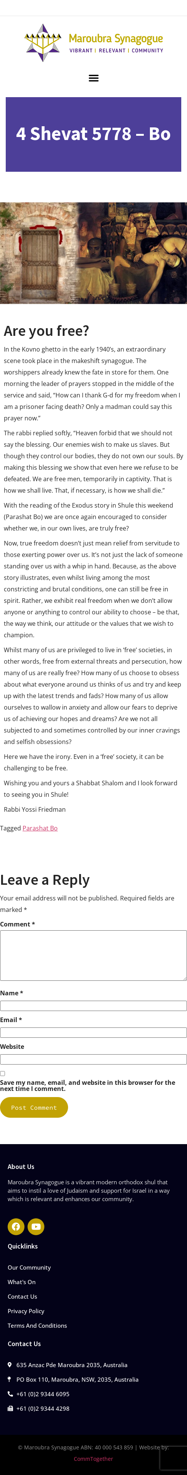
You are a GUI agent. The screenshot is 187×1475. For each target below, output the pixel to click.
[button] (94, 78)
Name (11, 993)
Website (12, 1047)
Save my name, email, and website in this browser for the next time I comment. (87, 1085)
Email (11, 1020)
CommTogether (93, 1458)
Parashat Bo (40, 828)
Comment (17, 924)
